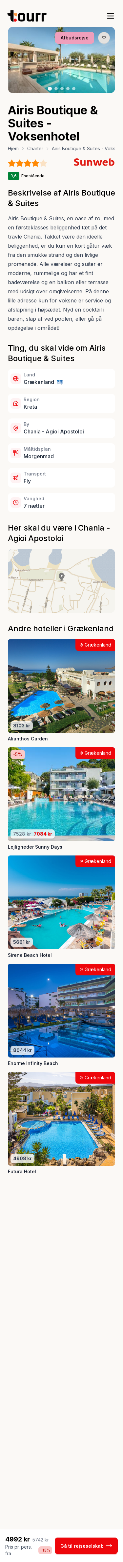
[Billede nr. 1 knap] (50, 89)
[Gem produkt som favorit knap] (104, 38)
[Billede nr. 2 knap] (56, 88)
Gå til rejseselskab (86, 1545)
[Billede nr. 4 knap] (68, 88)
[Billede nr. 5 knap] (73, 88)
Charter (35, 148)
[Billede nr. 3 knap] (62, 88)
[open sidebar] (110, 16)
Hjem (13, 148)
